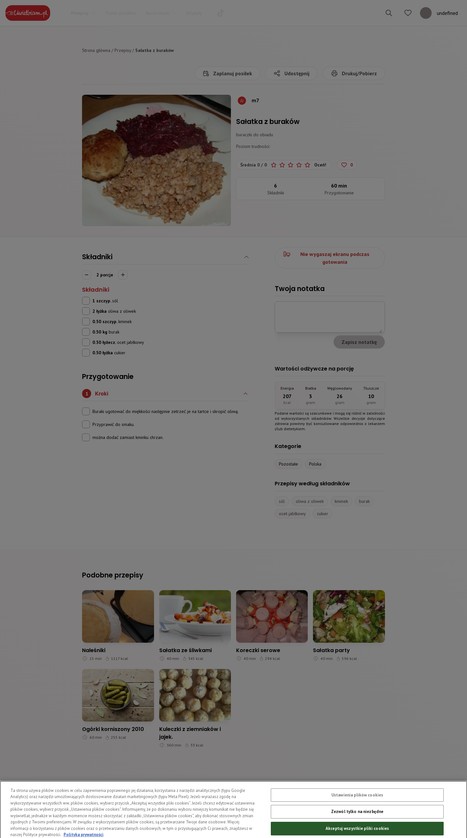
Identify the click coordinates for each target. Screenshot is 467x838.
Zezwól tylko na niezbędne (357, 823)
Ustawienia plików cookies (357, 807)
